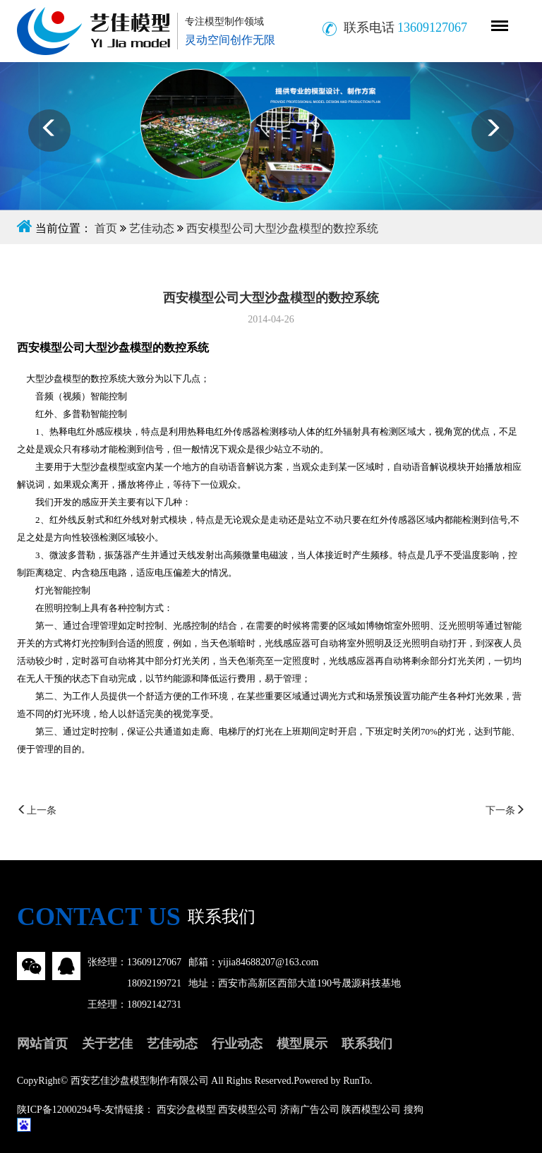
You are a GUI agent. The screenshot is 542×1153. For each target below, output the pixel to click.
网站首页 (42, 1044)
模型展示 (302, 1044)
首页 (106, 228)
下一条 (505, 810)
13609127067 (154, 962)
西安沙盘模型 (186, 1109)
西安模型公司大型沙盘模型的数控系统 (282, 228)
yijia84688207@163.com (268, 962)
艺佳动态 (151, 228)
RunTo (356, 1080)
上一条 (36, 810)
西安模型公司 (247, 1109)
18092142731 (154, 1004)
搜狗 (413, 1109)
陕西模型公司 (371, 1109)
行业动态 (237, 1044)
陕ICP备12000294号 (59, 1109)
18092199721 (154, 983)
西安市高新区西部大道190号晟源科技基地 (309, 983)
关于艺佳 (107, 1044)
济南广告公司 (309, 1109)
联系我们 (367, 1044)
